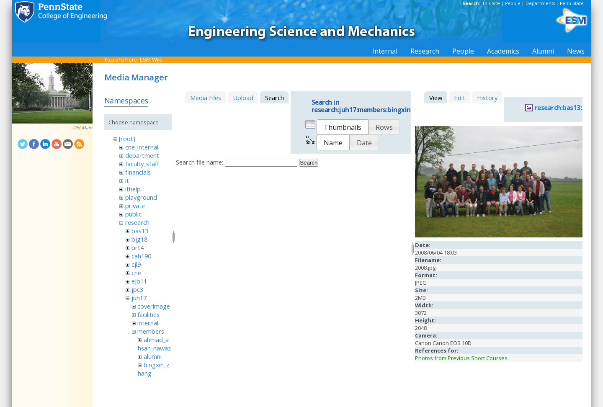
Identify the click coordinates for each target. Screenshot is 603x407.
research (137, 222)
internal (147, 323)
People (513, 3)
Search (308, 163)
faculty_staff (142, 164)
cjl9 (136, 264)
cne (136, 272)
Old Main (83, 128)
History (487, 97)
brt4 (137, 247)
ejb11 (139, 281)
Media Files (205, 97)
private (135, 205)
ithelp (133, 189)
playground (141, 197)
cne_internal (141, 147)
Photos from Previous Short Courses (461, 358)
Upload (243, 97)
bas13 (139, 231)
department (142, 155)
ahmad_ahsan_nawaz (154, 343)
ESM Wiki (151, 59)
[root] (127, 138)
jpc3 (137, 289)
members (150, 331)
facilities (148, 314)
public (133, 214)
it (127, 180)
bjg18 (139, 239)
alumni (153, 356)
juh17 (139, 298)
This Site (491, 3)
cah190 (141, 256)
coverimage (153, 306)
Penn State (572, 3)
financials (138, 172)
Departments (540, 3)
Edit (459, 97)
